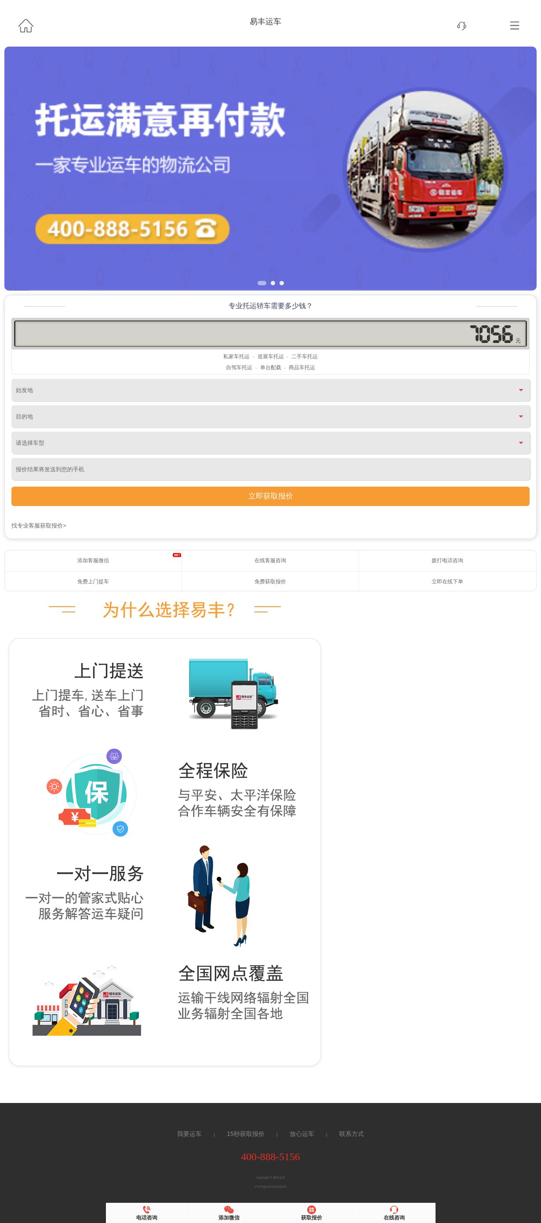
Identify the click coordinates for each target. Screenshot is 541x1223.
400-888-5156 (270, 1156)
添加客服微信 (93, 560)
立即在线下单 (447, 582)
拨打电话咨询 (447, 560)
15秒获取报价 (246, 1133)
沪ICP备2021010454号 (270, 1187)
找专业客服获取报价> (38, 525)
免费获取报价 (270, 582)
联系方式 (351, 1133)
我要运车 (189, 1133)
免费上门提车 (93, 582)
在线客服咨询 (270, 560)
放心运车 (302, 1133)
